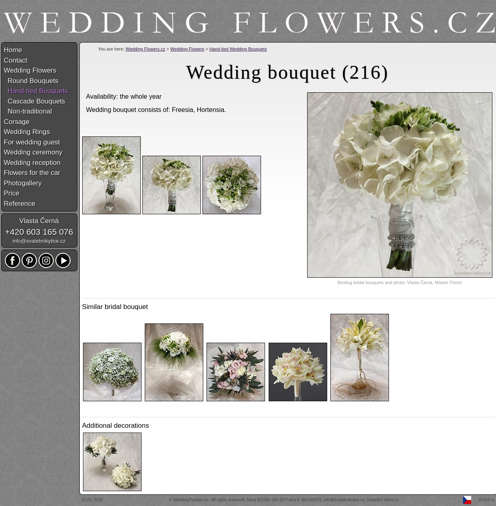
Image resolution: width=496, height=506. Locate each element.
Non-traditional (28, 111)
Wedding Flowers (187, 49)
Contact (16, 60)
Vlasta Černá (39, 221)
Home (13, 50)
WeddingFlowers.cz (190, 500)
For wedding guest (32, 142)
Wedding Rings (27, 132)
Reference (19, 203)
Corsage (17, 122)
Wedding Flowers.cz (145, 49)
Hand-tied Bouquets (36, 91)
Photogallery (23, 183)
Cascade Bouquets (34, 101)
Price (12, 193)
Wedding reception (32, 163)
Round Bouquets (31, 81)
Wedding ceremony (33, 152)
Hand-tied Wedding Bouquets (238, 49)
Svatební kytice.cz (383, 500)
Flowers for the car (32, 173)
